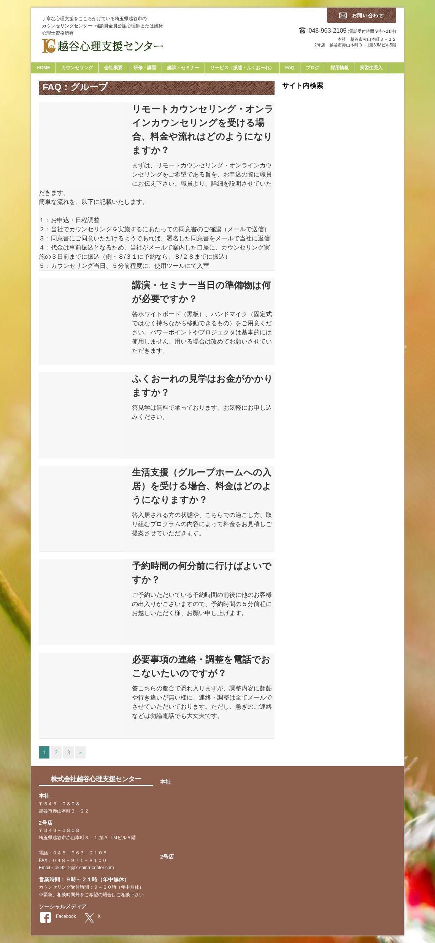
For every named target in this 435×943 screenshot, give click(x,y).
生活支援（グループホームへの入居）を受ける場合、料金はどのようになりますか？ (201, 486)
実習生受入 (371, 67)
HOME (43, 67)
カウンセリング (77, 67)
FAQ (290, 67)
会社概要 (113, 67)
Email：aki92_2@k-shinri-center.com (76, 867)
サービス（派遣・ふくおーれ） (242, 67)
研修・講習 (144, 67)
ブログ (312, 67)
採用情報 (339, 67)
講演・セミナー (183, 67)
